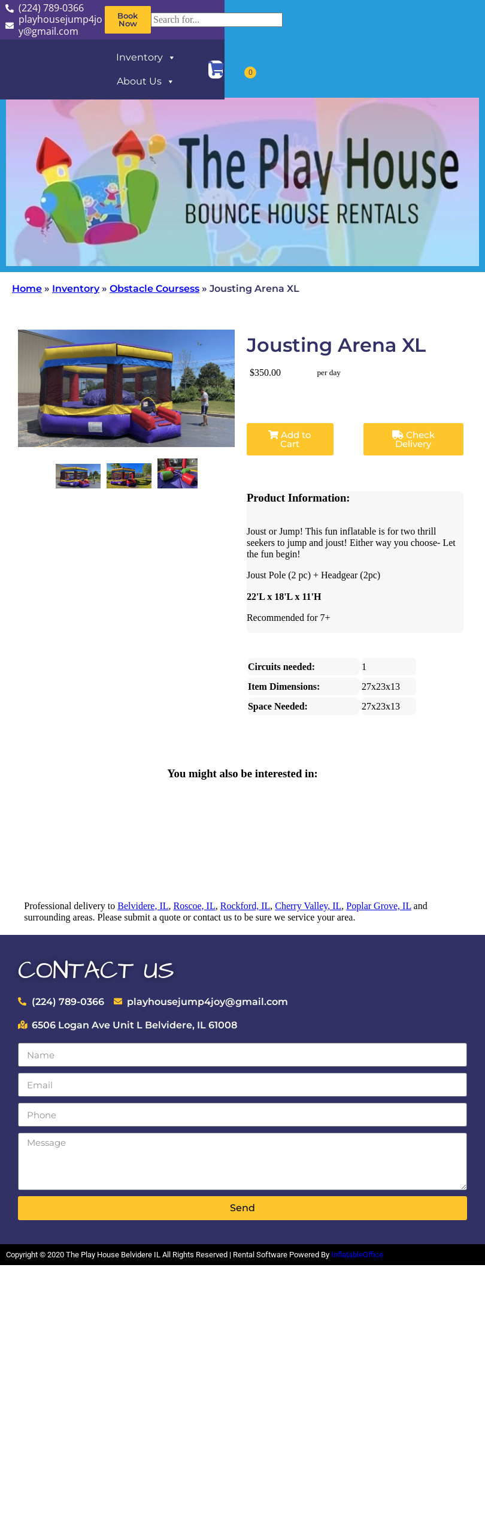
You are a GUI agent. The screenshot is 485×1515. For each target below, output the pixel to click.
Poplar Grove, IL (378, 906)
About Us (146, 81)
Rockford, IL (245, 906)
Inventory (146, 58)
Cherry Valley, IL (308, 906)
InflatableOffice (357, 1254)
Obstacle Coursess (154, 288)
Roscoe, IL (195, 906)
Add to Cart (289, 439)
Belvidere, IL (142, 906)
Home (27, 288)
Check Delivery (413, 439)
